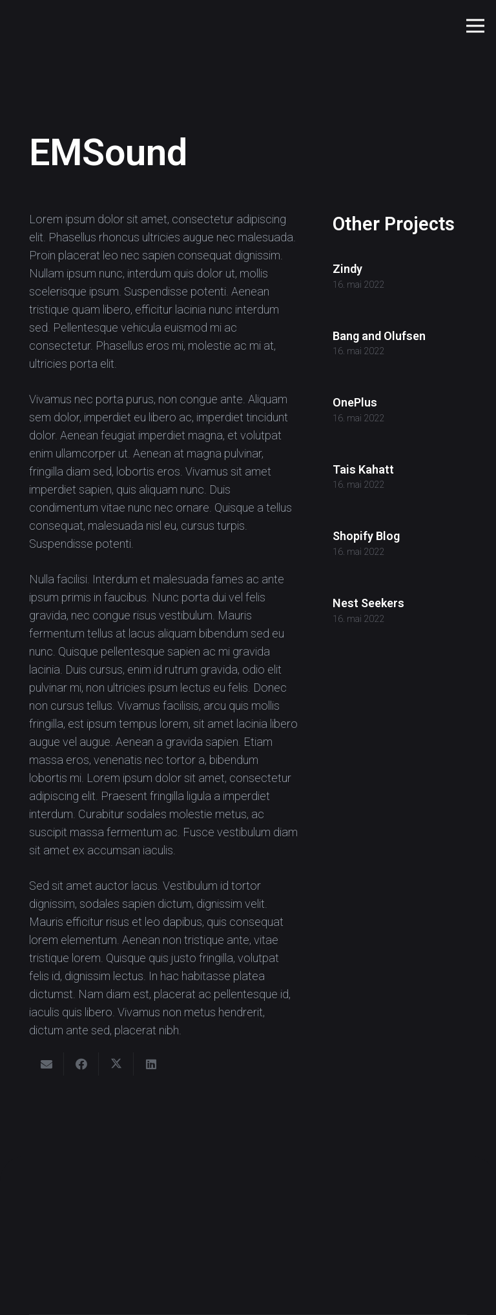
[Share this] (81, 1064)
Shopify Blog (366, 536)
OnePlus (355, 402)
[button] (475, 26)
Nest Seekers (368, 603)
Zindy (347, 269)
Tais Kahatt (363, 469)
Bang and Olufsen (379, 336)
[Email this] (46, 1064)
